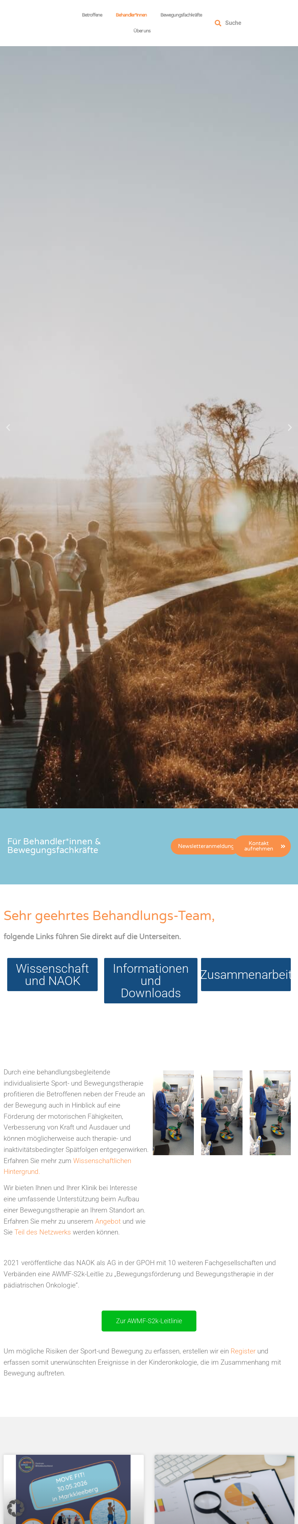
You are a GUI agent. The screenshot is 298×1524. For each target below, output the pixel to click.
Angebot (108, 1221)
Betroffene (94, 15)
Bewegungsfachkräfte (182, 15)
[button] (8, 427)
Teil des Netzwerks (42, 1232)
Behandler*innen (133, 15)
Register (242, 1351)
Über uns (143, 31)
